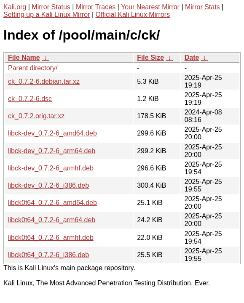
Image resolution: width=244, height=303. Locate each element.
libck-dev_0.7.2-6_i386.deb (48, 185)
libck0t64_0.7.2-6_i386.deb (48, 254)
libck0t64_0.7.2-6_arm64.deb (51, 219)
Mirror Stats (202, 7)
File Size (150, 57)
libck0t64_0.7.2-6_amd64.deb (52, 202)
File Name (24, 57)
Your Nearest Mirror (150, 7)
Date (192, 57)
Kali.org (14, 7)
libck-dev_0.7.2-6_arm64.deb (51, 150)
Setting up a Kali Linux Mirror (46, 14)
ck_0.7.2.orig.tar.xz (36, 116)
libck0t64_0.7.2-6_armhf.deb (51, 237)
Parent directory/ (32, 68)
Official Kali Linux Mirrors (132, 14)
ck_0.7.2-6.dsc (30, 98)
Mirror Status (51, 7)
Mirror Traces (95, 7)
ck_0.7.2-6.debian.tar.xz (44, 81)
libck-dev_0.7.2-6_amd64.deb (52, 133)
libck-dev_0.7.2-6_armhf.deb (51, 168)
